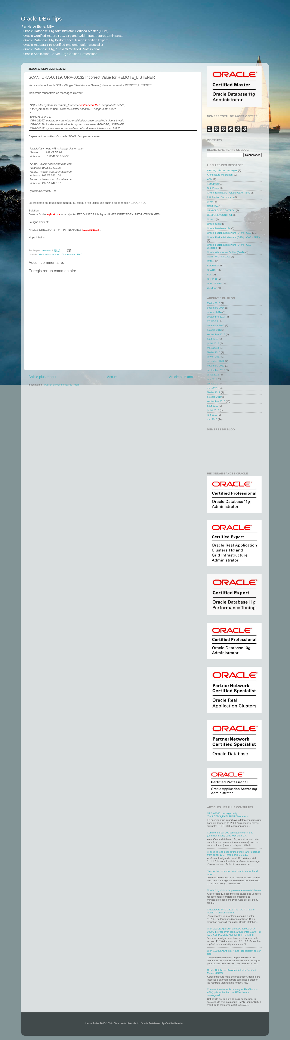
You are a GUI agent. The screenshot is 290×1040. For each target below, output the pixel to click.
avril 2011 (212, 383)
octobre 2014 (214, 312)
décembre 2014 (215, 307)
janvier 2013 (214, 356)
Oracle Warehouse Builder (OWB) (226, 252)
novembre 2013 (215, 325)
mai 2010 (212, 419)
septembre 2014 (216, 316)
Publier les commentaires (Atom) (62, 384)
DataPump (213, 188)
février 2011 (213, 392)
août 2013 (212, 338)
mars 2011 (213, 388)
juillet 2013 (213, 343)
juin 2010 (212, 414)
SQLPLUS (213, 279)
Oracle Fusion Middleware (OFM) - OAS (229, 232)
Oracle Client (214, 223)
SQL (209, 274)
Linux (210, 201)
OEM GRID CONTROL (219, 214)
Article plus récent (42, 377)
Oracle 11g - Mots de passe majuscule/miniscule (234, 890)
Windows (212, 288)
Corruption (213, 183)
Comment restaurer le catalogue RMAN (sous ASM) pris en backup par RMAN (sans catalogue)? (232, 992)
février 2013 (213, 352)
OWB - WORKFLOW (218, 256)
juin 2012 (212, 379)
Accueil (112, 377)
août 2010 (212, 405)
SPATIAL (212, 270)
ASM (209, 179)
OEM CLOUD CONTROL (221, 210)
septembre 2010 (216, 401)
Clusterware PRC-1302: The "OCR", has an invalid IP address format (231, 911)
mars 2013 (213, 347)
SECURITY (213, 265)
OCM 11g (212, 206)
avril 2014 (212, 320)
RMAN (210, 261)
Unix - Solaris (214, 283)
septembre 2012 (216, 370)
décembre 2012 (215, 361)
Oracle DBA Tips (41, 18)
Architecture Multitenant (220, 174)
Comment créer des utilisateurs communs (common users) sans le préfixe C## (230, 834)
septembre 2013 (216, 334)
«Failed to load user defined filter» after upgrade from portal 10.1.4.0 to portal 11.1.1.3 (233, 853)
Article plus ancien (183, 377)
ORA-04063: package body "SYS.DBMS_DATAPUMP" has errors (228, 815)
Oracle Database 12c (219, 228)
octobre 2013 (214, 329)
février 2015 (213, 303)
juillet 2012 (213, 374)
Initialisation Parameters (220, 197)
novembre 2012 (215, 365)
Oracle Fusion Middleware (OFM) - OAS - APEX (233, 237)
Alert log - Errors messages (222, 170)
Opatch (211, 219)
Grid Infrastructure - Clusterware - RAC (60, 254)
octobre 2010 (214, 396)
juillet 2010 (213, 410)
